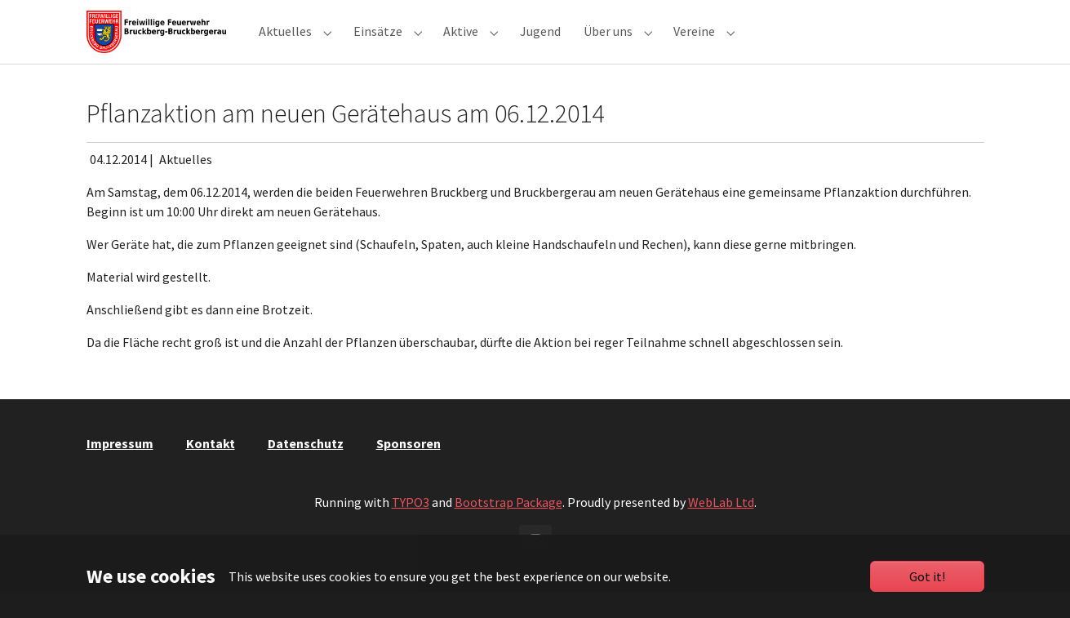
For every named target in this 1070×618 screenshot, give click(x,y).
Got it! (927, 576)
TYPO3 (410, 528)
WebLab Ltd (721, 528)
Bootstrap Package (508, 528)
